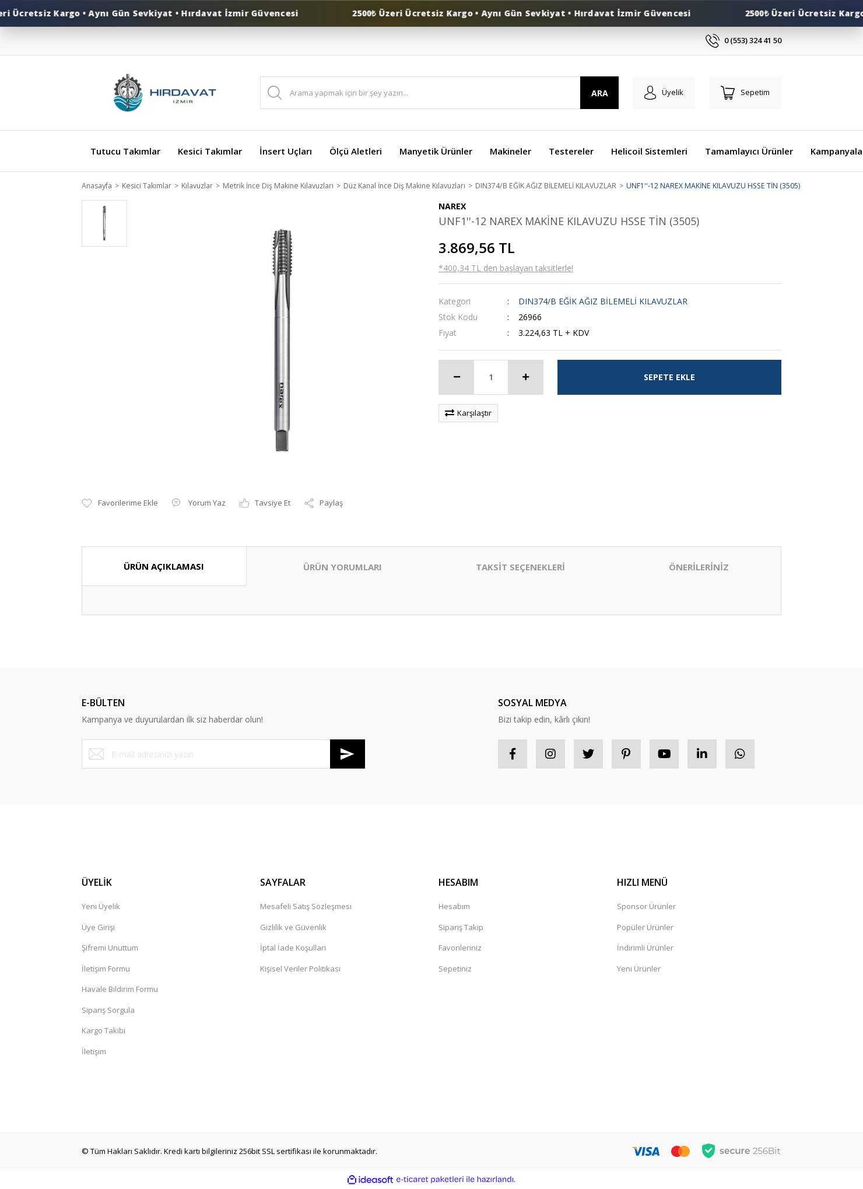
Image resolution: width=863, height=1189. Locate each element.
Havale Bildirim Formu (120, 990)
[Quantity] (491, 378)
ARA (599, 93)
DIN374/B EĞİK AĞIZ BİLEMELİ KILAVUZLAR (602, 301)
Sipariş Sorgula (108, 1010)
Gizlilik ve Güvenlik (293, 928)
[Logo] (164, 93)
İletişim (94, 1052)
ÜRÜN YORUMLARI (342, 567)
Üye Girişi (98, 928)
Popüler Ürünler (645, 928)
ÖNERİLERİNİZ (699, 567)
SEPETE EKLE (669, 377)
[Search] (439, 92)
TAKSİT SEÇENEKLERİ (520, 567)
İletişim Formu (106, 969)
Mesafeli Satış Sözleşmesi (306, 907)
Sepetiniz (455, 969)
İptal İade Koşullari (293, 949)
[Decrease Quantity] (456, 378)
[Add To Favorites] (120, 504)
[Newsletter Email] (223, 755)
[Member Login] (664, 92)
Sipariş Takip (460, 928)
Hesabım (454, 907)
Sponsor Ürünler (646, 907)
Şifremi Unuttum (110, 949)
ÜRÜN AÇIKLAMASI (164, 567)
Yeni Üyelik (101, 907)
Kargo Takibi (103, 1031)
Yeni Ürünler (639, 969)
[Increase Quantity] (525, 378)
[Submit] (347, 755)
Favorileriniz (460, 949)
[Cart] (745, 92)
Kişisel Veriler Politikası (300, 969)
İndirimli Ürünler (645, 949)
